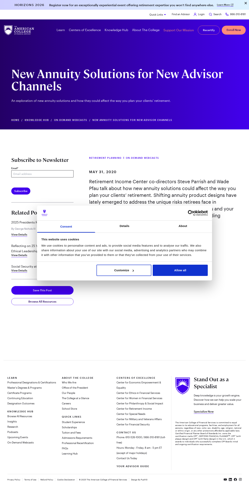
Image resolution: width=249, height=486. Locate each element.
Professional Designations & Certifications (31, 382)
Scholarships (69, 427)
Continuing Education (20, 398)
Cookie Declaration (66, 479)
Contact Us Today (127, 458)
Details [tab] (124, 226)
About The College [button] (146, 30)
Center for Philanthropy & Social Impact (140, 403)
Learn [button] (61, 30)
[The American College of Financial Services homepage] (19, 30)
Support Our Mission (178, 30)
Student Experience (73, 422)
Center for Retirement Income (134, 408)
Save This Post (42, 290)
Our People (68, 393)
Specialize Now (204, 411)
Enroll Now (234, 29)
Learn (12, 377)
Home (15, 120)
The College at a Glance (75, 398)
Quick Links (156, 14)
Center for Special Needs (131, 414)
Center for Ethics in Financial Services (138, 393)
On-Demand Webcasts (70, 120)
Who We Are (69, 382)
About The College (78, 377)
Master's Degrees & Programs (24, 387)
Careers (66, 403)
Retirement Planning (105, 158)
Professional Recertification (78, 443)
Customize (124, 270)
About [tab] (183, 226)
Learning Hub (70, 453)
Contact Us (126, 432)
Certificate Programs (19, 393)
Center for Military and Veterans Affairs (139, 419)
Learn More (225, 4)
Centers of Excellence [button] (85, 30)
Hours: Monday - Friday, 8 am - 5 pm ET (139, 447)
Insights (12, 421)
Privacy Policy (13, 479)
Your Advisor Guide (133, 466)
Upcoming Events (17, 437)
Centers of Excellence (136, 377)
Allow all (180, 270)
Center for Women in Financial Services (139, 398)
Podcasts (12, 432)
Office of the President (75, 387)
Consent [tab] (66, 226)
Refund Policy (46, 479)
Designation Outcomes (20, 403)
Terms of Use (30, 479)
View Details (19, 234)
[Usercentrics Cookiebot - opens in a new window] (191, 213)
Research (12, 426)
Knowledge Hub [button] (116, 30)
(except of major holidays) (132, 453)
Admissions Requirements (77, 437)
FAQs (65, 448)
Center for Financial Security (133, 424)
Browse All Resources (42, 301)
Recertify (209, 30)
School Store (70, 408)
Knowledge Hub (37, 120)
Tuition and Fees (71, 432)
